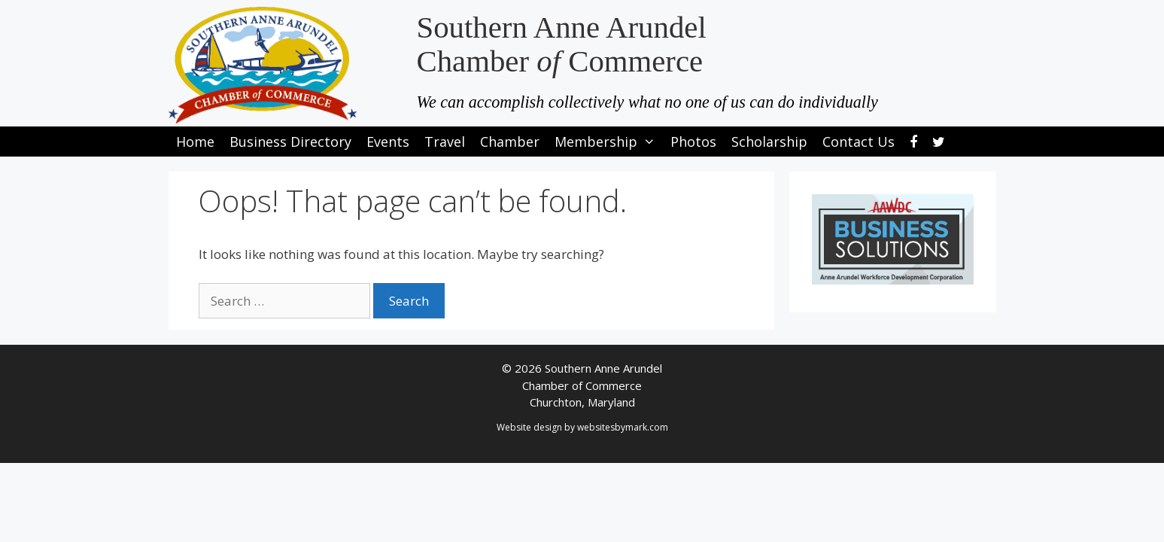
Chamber (509, 141)
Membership (609, 141)
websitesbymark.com (622, 427)
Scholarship (769, 141)
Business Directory (290, 141)
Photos (693, 141)
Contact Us (858, 141)
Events (387, 141)
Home (195, 141)
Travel (444, 141)
